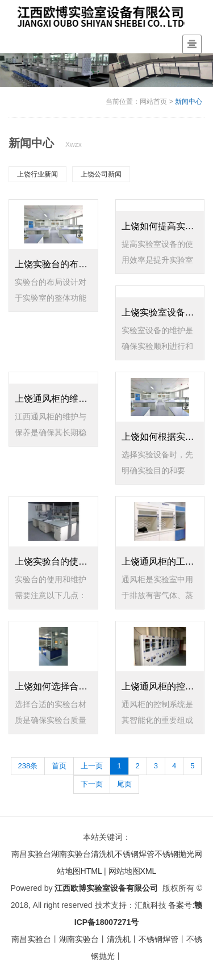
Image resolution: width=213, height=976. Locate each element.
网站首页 (153, 102)
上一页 (92, 766)
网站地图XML (132, 871)
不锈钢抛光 (174, 854)
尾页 (124, 784)
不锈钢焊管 (134, 854)
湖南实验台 (71, 854)
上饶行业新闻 (37, 174)
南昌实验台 (31, 854)
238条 (28, 766)
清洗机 (103, 854)
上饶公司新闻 (101, 174)
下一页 (92, 784)
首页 (59, 766)
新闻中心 (188, 102)
